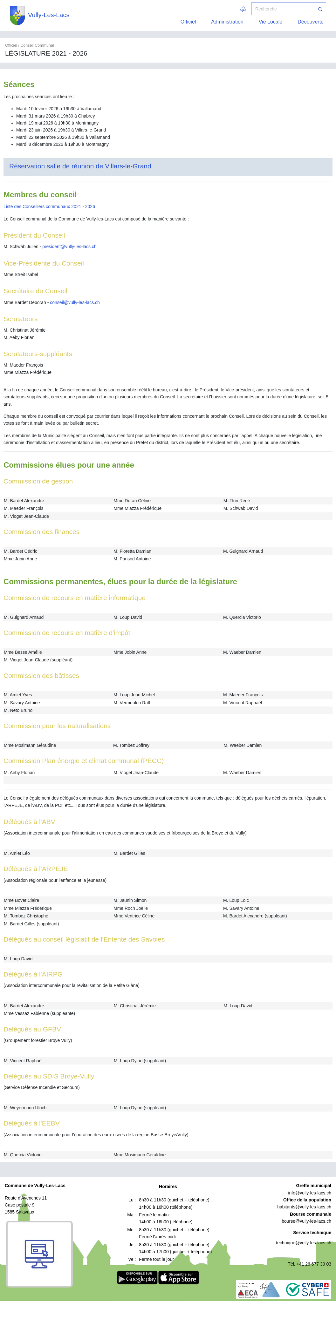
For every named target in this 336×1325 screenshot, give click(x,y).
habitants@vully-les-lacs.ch (304, 1206)
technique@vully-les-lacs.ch (303, 1242)
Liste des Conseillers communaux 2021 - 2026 (49, 206)
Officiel (188, 21)
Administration (227, 21)
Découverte (311, 21)
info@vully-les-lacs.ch (309, 1192)
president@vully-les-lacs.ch (69, 246)
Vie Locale (270, 21)
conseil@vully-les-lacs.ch (75, 302)
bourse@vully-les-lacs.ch (306, 1221)
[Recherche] (283, 9)
